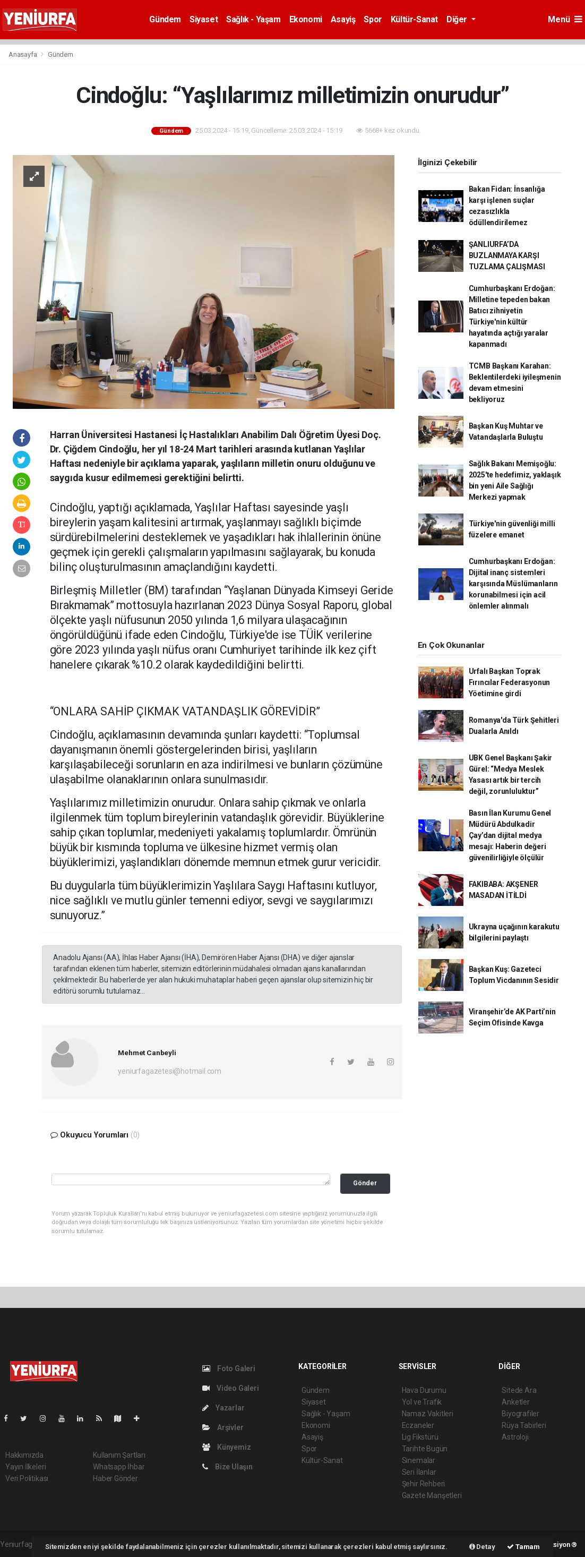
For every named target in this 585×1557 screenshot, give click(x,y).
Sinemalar (418, 1460)
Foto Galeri (228, 1368)
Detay (482, 1547)
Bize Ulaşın (227, 1466)
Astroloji (515, 1437)
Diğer (457, 19)
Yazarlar (223, 1408)
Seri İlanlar (419, 1472)
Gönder (365, 1183)
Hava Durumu (424, 1390)
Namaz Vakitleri (427, 1413)
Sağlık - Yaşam (253, 19)
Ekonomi (305, 19)
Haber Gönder (115, 1478)
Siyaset (204, 19)
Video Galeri (230, 1388)
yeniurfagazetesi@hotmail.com (169, 1071)
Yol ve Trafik (422, 1402)
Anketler (515, 1402)
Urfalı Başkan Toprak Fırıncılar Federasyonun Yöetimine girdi (509, 682)
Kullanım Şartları (119, 1455)
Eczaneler (418, 1425)
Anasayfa (23, 54)
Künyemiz (226, 1447)
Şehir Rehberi (423, 1483)
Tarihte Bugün (425, 1448)
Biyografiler (520, 1413)
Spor (373, 19)
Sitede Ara (519, 1390)
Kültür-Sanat (414, 19)
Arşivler (222, 1427)
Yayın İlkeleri (25, 1466)
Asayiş (343, 19)
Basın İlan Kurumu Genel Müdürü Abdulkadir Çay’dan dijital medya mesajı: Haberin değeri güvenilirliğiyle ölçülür (510, 835)
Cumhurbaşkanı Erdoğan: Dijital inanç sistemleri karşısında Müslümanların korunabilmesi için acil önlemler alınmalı (513, 583)
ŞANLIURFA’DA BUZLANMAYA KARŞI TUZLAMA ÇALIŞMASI (507, 255)
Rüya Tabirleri (524, 1425)
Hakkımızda (24, 1455)
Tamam (523, 1547)
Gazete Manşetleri (432, 1495)
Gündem (165, 19)
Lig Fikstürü (420, 1437)
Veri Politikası (26, 1478)
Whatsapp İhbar (118, 1466)
